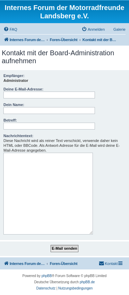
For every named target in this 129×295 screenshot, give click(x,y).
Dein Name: (13, 105)
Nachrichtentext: (18, 136)
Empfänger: (13, 76)
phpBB (47, 276)
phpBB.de (87, 282)
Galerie (120, 29)
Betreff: (10, 120)
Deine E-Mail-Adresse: (23, 89)
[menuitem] (10, 29)
